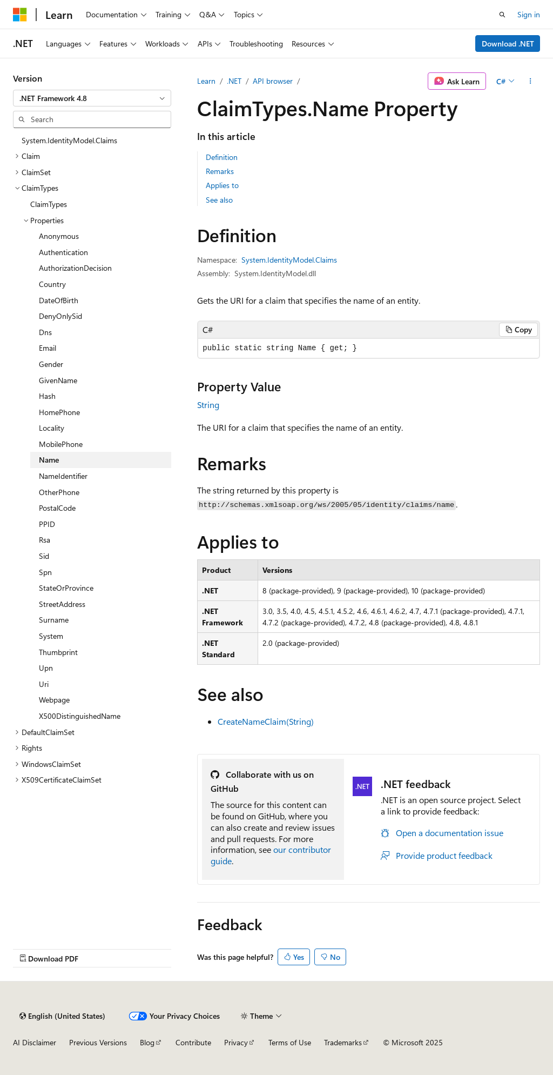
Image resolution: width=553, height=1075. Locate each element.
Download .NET (508, 43)
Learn (206, 81)
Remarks (220, 171)
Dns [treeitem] (45, 332)
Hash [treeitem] (47, 396)
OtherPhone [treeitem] (59, 492)
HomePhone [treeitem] (59, 412)
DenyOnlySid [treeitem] (60, 316)
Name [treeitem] (49, 460)
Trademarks (343, 1042)
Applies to (222, 185)
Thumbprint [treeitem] (58, 652)
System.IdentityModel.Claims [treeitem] (69, 140)
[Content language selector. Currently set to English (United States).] (62, 1016)
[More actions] (530, 81)
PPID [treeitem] (47, 524)
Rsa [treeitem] (44, 540)
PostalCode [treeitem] (57, 508)
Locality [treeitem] (51, 428)
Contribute (193, 1042)
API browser (273, 81)
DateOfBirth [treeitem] (58, 300)
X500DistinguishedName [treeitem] (79, 716)
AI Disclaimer (34, 1042)
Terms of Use (289, 1042)
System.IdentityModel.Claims (289, 260)
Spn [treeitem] (45, 572)
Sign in (528, 14)
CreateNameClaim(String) (266, 721)
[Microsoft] (20, 15)
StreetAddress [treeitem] (62, 604)
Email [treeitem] (47, 348)
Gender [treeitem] (51, 364)
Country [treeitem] (52, 284)
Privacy (236, 1042)
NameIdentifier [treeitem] (63, 476)
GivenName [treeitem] (58, 380)
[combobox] (92, 98)
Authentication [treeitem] (63, 252)
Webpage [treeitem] (54, 700)
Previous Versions (98, 1042)
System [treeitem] (51, 636)
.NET (234, 81)
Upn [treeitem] (46, 668)
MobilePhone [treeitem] (61, 444)
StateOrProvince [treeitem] (66, 588)
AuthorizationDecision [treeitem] (75, 268)
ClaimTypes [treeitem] (48, 204)
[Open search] (502, 14)
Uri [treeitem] (44, 684)
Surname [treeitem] (54, 620)
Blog (147, 1042)
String (208, 404)
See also (219, 200)
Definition (222, 157)
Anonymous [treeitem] (59, 236)
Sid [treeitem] (44, 556)
